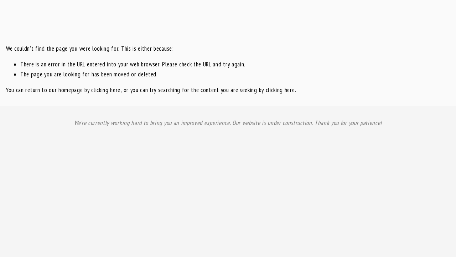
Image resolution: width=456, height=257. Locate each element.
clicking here (105, 90)
